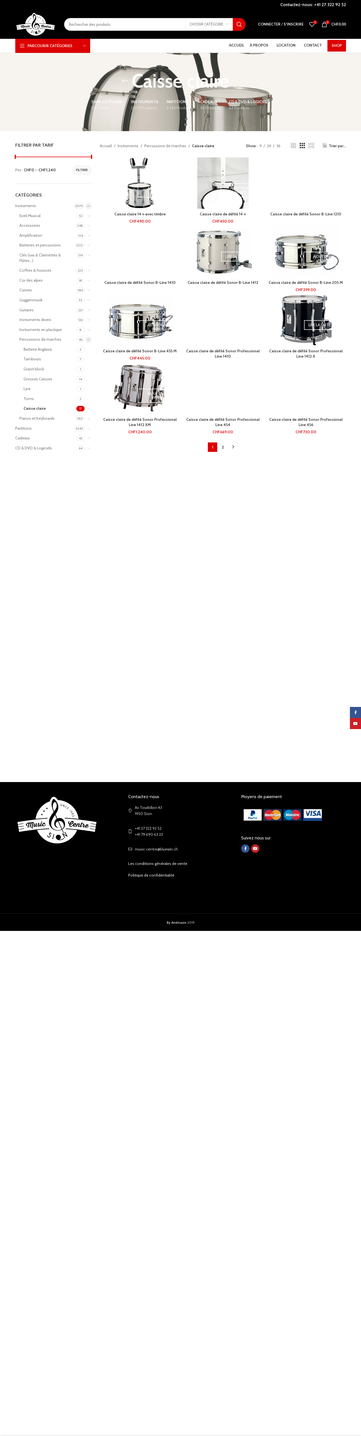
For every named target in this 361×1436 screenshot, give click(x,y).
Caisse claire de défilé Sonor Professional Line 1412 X (306, 353)
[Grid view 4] (311, 145)
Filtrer (82, 170)
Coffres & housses (35, 270)
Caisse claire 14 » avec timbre (140, 214)
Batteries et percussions (40, 245)
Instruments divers (35, 319)
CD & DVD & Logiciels (33, 447)
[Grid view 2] (293, 145)
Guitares (26, 309)
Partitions (23, 428)
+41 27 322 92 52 (330, 4)
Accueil (106, 145)
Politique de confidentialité (151, 875)
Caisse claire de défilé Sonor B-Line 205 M (306, 282)
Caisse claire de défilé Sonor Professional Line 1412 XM (140, 422)
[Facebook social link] (245, 848)
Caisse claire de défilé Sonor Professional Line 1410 (223, 353)
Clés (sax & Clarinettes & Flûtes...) (40, 258)
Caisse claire (35, 408)
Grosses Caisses (38, 378)
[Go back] (125, 80)
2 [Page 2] (223, 447)
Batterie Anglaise (38, 349)
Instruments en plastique (40, 329)
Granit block (34, 368)
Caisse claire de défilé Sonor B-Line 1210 (305, 214)
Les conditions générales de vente (157, 863)
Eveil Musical (30, 215)
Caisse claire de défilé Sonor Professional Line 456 (306, 422)
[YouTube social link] (255, 848)
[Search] (155, 24)
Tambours (32, 359)
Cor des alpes (31, 280)
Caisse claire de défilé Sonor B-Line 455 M (140, 350)
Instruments (25, 205)
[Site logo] (35, 23)
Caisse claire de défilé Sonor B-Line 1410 (140, 282)
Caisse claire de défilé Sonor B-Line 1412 (223, 282)
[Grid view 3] (302, 145)
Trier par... (337, 145)
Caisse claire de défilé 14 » (223, 214)
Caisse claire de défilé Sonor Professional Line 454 (223, 422)
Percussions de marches (40, 339)
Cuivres (25, 289)
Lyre (27, 388)
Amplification (30, 235)
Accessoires (29, 225)
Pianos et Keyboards (37, 418)
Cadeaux (22, 438)
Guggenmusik (30, 299)
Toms (29, 398)
